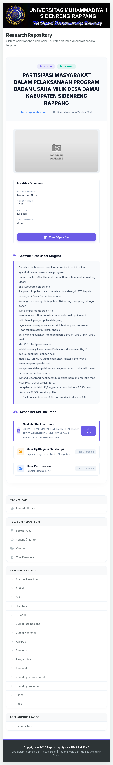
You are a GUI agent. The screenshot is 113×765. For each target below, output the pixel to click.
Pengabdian (20, 659)
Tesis (16, 703)
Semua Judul (21, 530)
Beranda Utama (22, 508)
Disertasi (18, 606)
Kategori (18, 548)
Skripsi (17, 694)
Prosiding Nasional (24, 686)
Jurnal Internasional (25, 623)
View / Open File (56, 237)
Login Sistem (21, 725)
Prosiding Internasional (27, 677)
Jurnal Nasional (23, 632)
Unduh (88, 431)
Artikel (17, 588)
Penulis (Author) (23, 539)
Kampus (18, 641)
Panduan (18, 650)
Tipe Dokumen (22, 557)
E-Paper (18, 614)
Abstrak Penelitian (24, 579)
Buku (16, 597)
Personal (18, 668)
